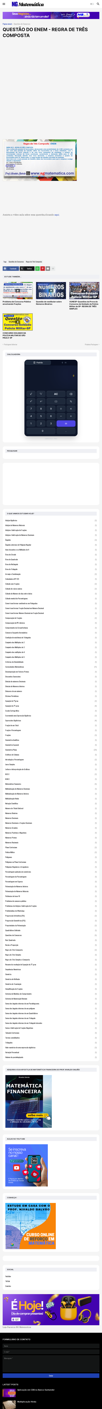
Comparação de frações (51, 618)
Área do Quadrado (51, 559)
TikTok (7, 1281)
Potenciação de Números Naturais (51, 891)
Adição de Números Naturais (51, 525)
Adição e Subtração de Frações (51, 530)
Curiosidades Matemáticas (51, 666)
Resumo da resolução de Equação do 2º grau (51, 964)
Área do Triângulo (51, 569)
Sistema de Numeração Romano (51, 998)
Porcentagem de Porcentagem (51, 876)
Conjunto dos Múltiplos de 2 (51, 642)
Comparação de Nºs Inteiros (51, 622)
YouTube (8, 1276)
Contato (8, 1286)
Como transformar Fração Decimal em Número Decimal (51, 608)
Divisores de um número (51, 691)
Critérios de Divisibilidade (51, 661)
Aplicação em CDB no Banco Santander (36, 1390)
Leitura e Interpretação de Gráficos (51, 769)
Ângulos (51, 539)
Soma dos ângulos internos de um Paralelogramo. (51, 1003)
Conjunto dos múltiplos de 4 (51, 652)
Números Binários (51, 813)
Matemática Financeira (51, 783)
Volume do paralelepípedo (51, 1057)
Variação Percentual (51, 1052)
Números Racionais (51, 842)
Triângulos (51, 1042)
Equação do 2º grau (51, 705)
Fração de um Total (51, 725)
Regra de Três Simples (51, 954)
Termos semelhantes (51, 1037)
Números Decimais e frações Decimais (51, 822)
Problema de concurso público (51, 901)
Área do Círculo (51, 554)
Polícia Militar (51, 852)
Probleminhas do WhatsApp (51, 910)
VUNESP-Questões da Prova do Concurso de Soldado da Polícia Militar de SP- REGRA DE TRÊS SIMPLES (83, 305)
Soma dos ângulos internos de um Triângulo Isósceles (51, 1023)
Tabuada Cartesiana (51, 1032)
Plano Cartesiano (51, 847)
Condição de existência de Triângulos (51, 637)
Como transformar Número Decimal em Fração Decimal (51, 613)
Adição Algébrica (51, 520)
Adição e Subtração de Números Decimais (51, 535)
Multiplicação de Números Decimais (51, 788)
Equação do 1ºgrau (51, 700)
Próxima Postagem (91, 344)
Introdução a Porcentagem (51, 759)
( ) (56, 401)
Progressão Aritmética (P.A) (51, 915)
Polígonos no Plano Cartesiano (51, 862)
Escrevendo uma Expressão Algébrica (51, 715)
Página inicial (7, 24)
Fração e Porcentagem (51, 730)
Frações (51, 735)
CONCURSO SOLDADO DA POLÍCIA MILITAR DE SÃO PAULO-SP (14, 335)
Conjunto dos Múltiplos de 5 (51, 657)
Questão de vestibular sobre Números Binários (49, 302)
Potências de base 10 (51, 896)
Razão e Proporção (51, 945)
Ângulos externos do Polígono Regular (51, 544)
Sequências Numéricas (51, 969)
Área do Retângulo (51, 564)
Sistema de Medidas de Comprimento (51, 993)
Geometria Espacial (51, 744)
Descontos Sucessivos (51, 676)
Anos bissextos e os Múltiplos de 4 (51, 549)
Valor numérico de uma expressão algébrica (51, 1047)
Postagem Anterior (10, 344)
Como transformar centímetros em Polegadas (51, 603)
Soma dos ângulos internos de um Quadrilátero (51, 1013)
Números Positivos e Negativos (51, 832)
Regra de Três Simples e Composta (51, 959)
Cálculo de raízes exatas (51, 588)
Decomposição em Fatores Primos (51, 671)
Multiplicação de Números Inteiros (51, 793)
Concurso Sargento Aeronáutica (51, 632)
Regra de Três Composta (34, 262)
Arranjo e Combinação (51, 574)
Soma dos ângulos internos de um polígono (51, 1008)
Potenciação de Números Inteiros (51, 886)
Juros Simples (51, 764)
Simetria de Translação (51, 984)
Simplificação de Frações (51, 988)
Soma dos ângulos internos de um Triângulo (51, 1018)
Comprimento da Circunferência (51, 627)
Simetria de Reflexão (51, 979)
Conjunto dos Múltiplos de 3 (51, 647)
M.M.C (51, 779)
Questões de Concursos (22, 24)
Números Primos (51, 837)
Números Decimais (51, 818)
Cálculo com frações (51, 583)
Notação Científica (51, 803)
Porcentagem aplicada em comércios (51, 871)
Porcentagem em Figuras (51, 881)
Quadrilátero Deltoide (51, 930)
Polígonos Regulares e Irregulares (51, 866)
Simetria (51, 974)
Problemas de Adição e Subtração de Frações (51, 905)
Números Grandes (51, 827)
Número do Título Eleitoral (51, 808)
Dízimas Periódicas (51, 696)
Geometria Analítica (51, 740)
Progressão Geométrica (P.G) (51, 920)
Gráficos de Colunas (51, 754)
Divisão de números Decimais (51, 681)
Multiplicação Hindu (51, 798)
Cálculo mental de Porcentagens (51, 598)
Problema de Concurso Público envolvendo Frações (17, 302)
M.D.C (51, 774)
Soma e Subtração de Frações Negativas (51, 1027)
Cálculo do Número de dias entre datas (51, 593)
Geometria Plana (51, 749)
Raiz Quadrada (51, 940)
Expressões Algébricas (51, 720)
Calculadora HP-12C (51, 578)
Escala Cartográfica (51, 710)
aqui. (57, 215)
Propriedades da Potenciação (51, 925)
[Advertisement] (51, 60)
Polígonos (51, 857)
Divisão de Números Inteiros (51, 686)
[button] (3, 4)
